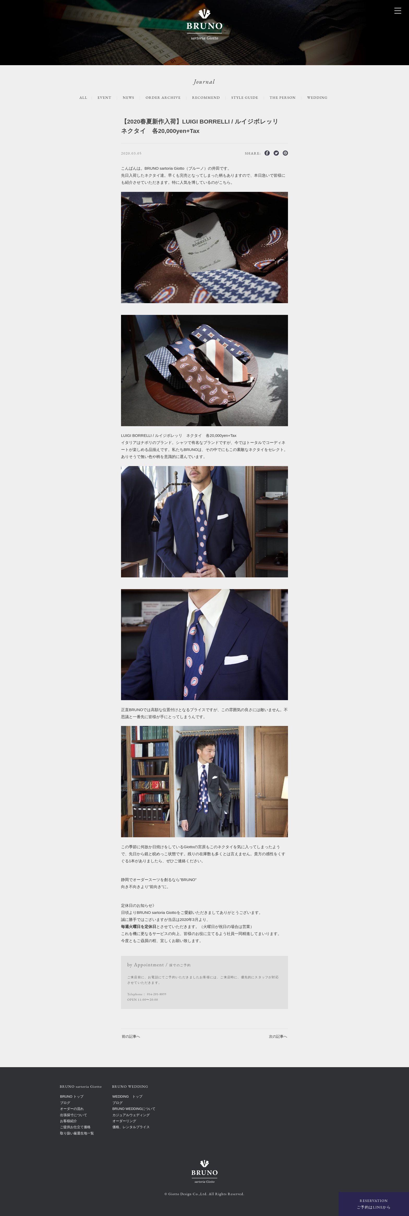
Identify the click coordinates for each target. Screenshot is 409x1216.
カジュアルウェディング (131, 1115)
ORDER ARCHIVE (161, 97)
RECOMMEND (206, 97)
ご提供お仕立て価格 (75, 1127)
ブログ (65, 1102)
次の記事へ (277, 1036)
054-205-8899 (157, 994)
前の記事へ (131, 1036)
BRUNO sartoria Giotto (205, 1144)
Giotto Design (180, 1193)
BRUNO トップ (71, 1096)
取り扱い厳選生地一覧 (77, 1133)
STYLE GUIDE (246, 97)
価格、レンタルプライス (131, 1127)
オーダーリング (124, 1121)
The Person (286, 97)
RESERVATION (374, 1204)
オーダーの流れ (72, 1109)
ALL (78, 97)
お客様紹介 (68, 1121)
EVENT (99, 97)
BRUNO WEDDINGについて (133, 1109)
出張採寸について (73, 1115)
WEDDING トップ (127, 1096)
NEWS (125, 97)
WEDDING (323, 97)
